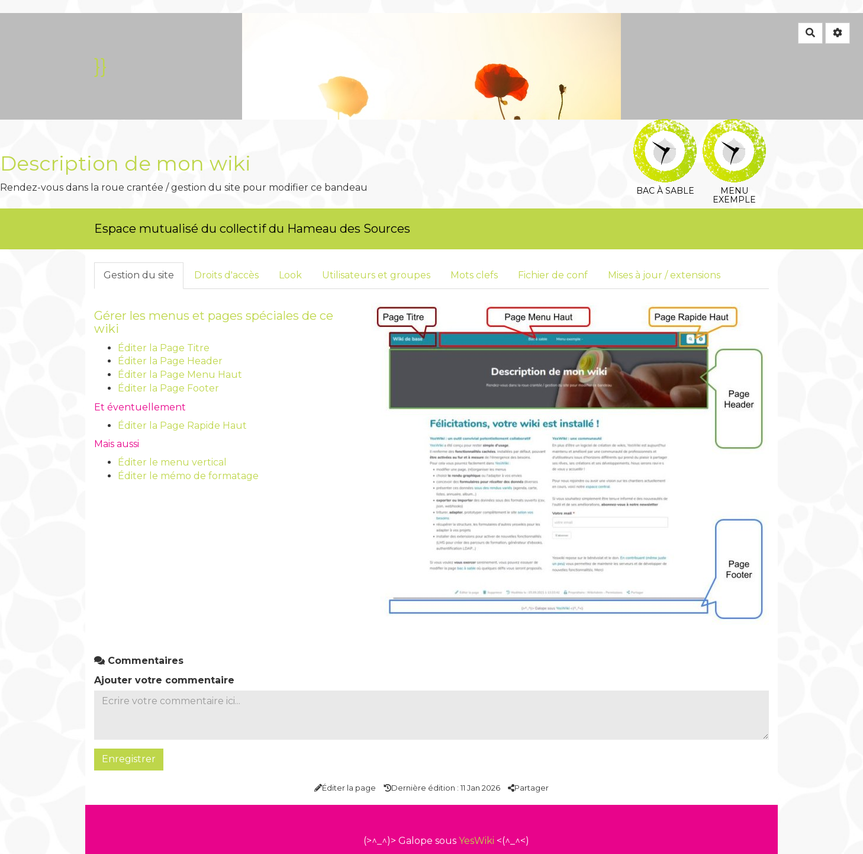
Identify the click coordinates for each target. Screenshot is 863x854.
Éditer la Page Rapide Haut (182, 425)
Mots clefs (474, 275)
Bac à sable (665, 127)
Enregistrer (129, 759)
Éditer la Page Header (170, 361)
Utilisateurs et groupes (376, 275)
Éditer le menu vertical (172, 462)
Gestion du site (139, 275)
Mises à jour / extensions (664, 275)
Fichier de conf (553, 275)
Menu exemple (734, 127)
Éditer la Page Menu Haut (180, 374)
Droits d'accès (226, 275)
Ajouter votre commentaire (164, 680)
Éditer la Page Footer (168, 388)
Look (290, 275)
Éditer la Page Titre (164, 348)
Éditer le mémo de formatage (188, 475)
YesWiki (476, 840)
